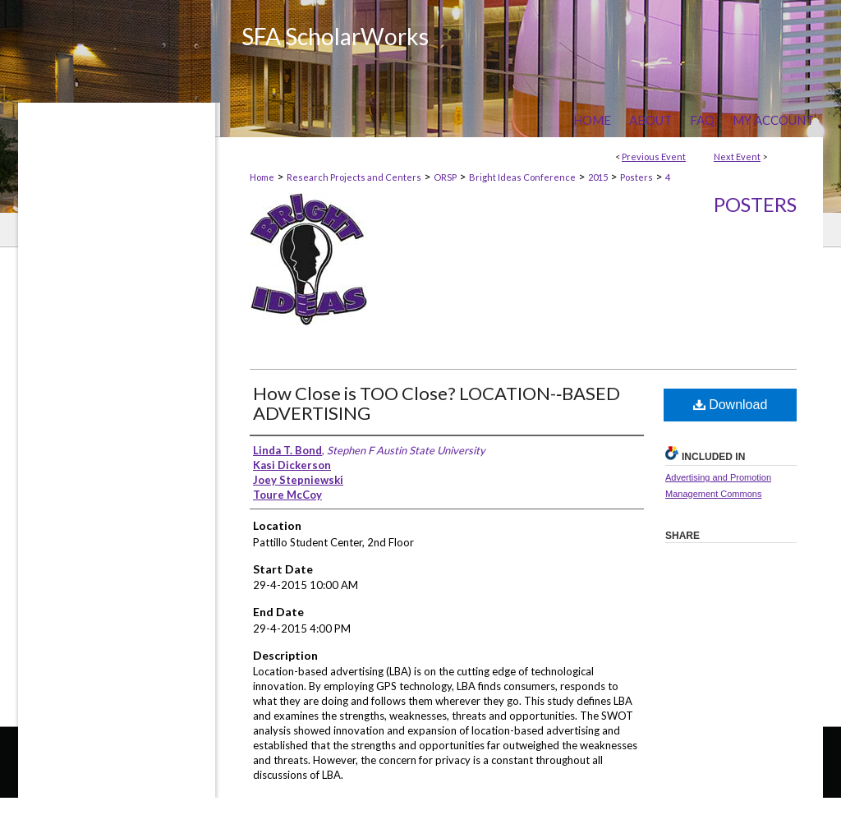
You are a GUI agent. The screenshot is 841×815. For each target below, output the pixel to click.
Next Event (737, 156)
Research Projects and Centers (354, 177)
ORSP (445, 177)
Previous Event (654, 156)
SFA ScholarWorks (335, 36)
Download (730, 405)
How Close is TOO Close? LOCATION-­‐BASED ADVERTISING (436, 403)
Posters (636, 177)
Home (262, 177)
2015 (598, 177)
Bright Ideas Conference (522, 177)
